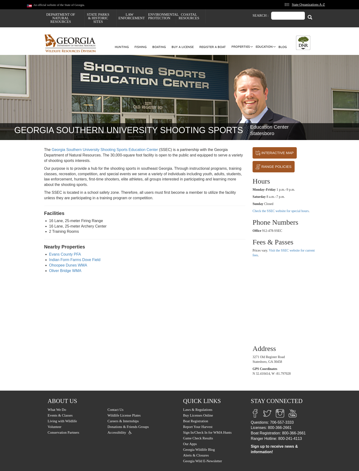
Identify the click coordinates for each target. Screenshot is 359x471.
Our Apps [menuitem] (190, 444)
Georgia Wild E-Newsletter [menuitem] (202, 461)
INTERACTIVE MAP (275, 153)
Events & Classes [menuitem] (60, 415)
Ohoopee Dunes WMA (68, 265)
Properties (240, 47)
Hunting (122, 47)
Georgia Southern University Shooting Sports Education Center (105, 150)
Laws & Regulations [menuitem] (197, 410)
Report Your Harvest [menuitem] (198, 427)
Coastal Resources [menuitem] (189, 16)
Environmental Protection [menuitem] (162, 16)
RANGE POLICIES (274, 167)
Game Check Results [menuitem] (198, 438)
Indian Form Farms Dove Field (75, 260)
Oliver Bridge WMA (65, 271)
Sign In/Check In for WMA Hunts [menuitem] (207, 432)
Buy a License (183, 47)
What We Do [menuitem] (57, 410)
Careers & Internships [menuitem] (123, 421)
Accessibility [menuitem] (117, 432)
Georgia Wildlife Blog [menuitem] (199, 450)
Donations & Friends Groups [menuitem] (128, 427)
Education (264, 47)
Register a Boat (212, 47)
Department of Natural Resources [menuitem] (60, 18)
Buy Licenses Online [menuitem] (198, 415)
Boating (159, 47)
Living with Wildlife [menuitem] (62, 421)
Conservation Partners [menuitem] (63, 432)
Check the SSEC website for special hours (281, 211)
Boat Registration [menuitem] (195, 421)
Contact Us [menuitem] (116, 410)
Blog (282, 47)
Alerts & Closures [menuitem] (196, 455)
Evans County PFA (65, 254)
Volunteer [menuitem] (55, 427)
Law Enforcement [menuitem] (132, 16)
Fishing (140, 47)
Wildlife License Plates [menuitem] (124, 415)
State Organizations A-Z (308, 4)
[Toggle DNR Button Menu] (303, 43)
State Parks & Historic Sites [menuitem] (98, 18)
